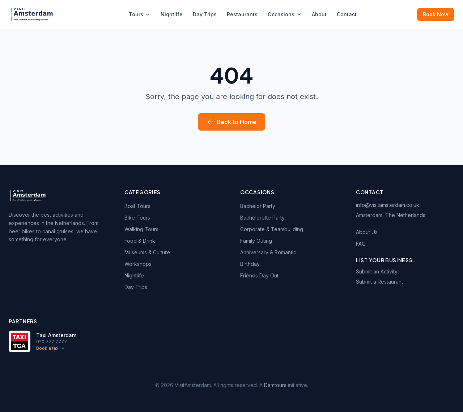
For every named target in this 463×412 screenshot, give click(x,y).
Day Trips (205, 14)
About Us (367, 232)
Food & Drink (139, 241)
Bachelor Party (257, 206)
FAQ (361, 244)
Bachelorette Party (262, 218)
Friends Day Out (259, 275)
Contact (347, 14)
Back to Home (231, 122)
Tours (139, 14)
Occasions (285, 14)
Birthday (250, 264)
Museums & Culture (147, 252)
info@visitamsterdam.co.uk (387, 205)
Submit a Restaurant (379, 282)
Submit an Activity (377, 271)
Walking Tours (141, 229)
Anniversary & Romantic (268, 252)
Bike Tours (137, 218)
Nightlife (172, 14)
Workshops (138, 264)
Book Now (436, 14)
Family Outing (256, 241)
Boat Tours (137, 206)
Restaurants (242, 14)
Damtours (275, 385)
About (319, 14)
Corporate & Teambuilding (271, 229)
